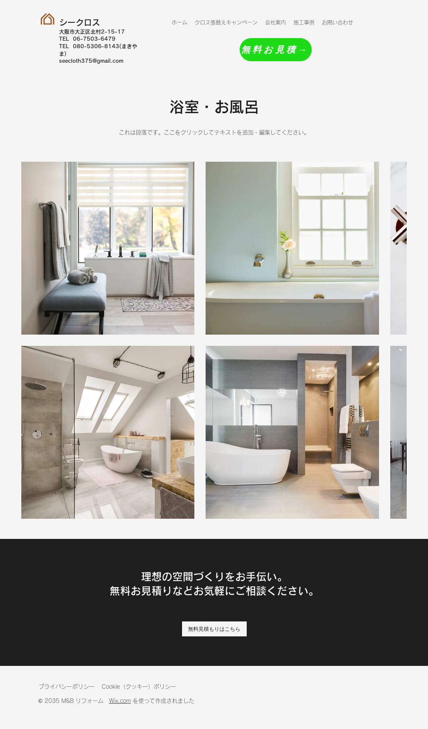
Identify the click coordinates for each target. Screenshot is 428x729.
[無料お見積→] (276, 49)
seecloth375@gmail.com (91, 60)
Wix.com (120, 701)
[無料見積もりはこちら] (214, 628)
